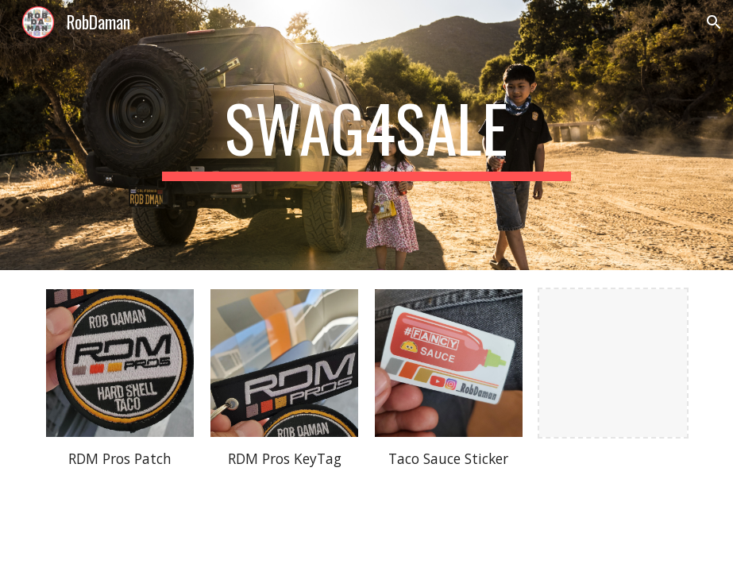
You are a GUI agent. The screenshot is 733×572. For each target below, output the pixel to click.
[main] (366, 135)
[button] (714, 22)
